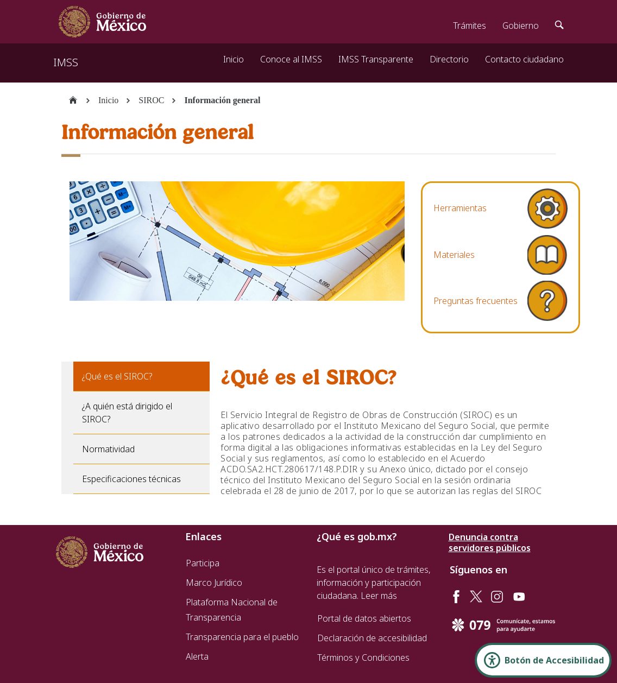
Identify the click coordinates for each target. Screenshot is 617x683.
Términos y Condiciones (363, 657)
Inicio (233, 59)
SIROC (151, 100)
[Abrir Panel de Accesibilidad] (543, 660)
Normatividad (108, 449)
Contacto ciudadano (524, 59)
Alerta (197, 656)
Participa (202, 563)
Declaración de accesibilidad (372, 638)
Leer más (379, 596)
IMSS (65, 62)
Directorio (449, 59)
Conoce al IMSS (291, 59)
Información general (222, 100)
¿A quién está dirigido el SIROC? (127, 412)
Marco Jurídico (214, 583)
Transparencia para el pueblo (242, 637)
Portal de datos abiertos (364, 618)
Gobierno (520, 25)
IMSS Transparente (375, 59)
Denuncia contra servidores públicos (490, 542)
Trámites (469, 25)
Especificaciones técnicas (131, 479)
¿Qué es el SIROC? (117, 376)
